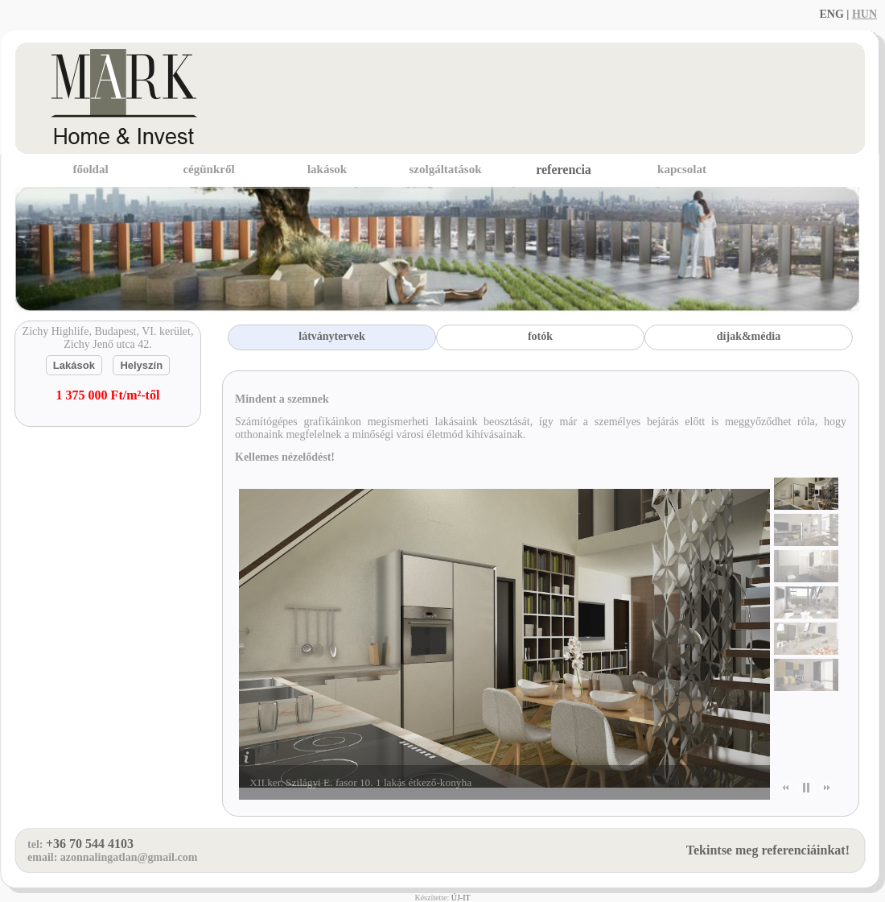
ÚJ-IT (461, 897)
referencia (563, 169)
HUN (864, 14)
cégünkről (208, 169)
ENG (831, 14)
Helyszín (141, 365)
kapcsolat (681, 169)
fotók (540, 336)
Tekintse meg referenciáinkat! (768, 850)
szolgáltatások (446, 169)
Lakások (74, 365)
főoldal (90, 169)
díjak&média (748, 336)
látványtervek (331, 336)
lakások (327, 169)
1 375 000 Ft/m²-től (108, 395)
